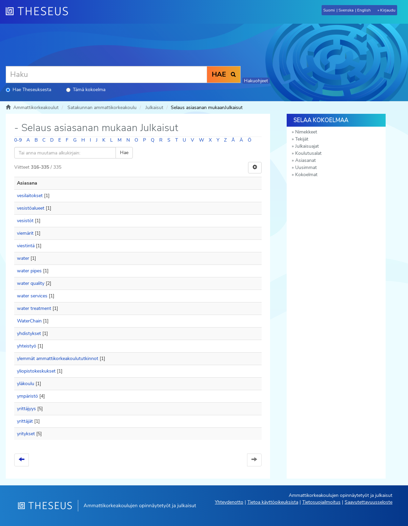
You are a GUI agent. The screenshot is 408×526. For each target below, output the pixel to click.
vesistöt (25, 220)
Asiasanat (305, 160)
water (23, 258)
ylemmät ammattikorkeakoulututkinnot (57, 358)
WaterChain (29, 321)
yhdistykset (29, 333)
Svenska (346, 10)
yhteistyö (26, 346)
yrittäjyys (26, 408)
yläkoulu (25, 383)
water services (32, 296)
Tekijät (301, 139)
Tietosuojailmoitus (321, 502)
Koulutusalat (308, 153)
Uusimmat (306, 167)
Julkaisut (154, 107)
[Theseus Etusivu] (40, 12)
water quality (30, 283)
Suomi (329, 10)
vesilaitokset (30, 195)
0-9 (18, 140)
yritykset (26, 433)
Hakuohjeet (256, 81)
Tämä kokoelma (85, 89)
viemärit (25, 233)
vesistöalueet (30, 208)
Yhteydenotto (229, 502)
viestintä (26, 246)
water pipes (29, 271)
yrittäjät (25, 421)
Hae (124, 152)
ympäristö (27, 396)
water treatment (34, 308)
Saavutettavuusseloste (368, 502)
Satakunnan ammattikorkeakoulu (102, 107)
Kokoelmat (306, 174)
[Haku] (106, 74)
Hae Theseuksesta (28, 89)
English (364, 10)
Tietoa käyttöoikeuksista (272, 502)
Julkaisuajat (307, 146)
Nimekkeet (306, 132)
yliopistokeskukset (36, 371)
